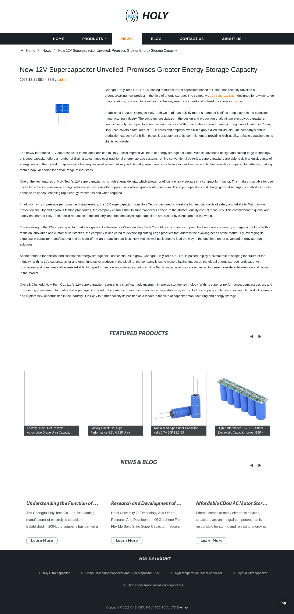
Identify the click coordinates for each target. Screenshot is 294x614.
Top (283, 601)
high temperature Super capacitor (203, 573)
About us (231, 40)
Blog (156, 40)
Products (92, 40)
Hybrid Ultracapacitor (257, 573)
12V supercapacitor (223, 95)
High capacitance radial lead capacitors (159, 585)
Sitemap (182, 607)
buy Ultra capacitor (60, 573)
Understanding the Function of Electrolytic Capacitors (83, 512)
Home (58, 40)
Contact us (192, 40)
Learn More (42, 549)
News (127, 40)
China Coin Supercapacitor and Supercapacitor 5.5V (127, 573)
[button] (246, 336)
